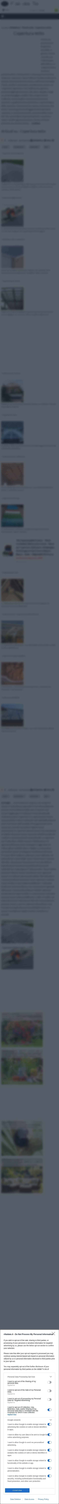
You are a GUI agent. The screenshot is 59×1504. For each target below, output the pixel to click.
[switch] (49, 1382)
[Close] (54, 1334)
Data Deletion (15, 1499)
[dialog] (29, 1417)
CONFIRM (17, 1490)
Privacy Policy (43, 1499)
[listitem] (29, 1376)
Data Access (29, 1499)
